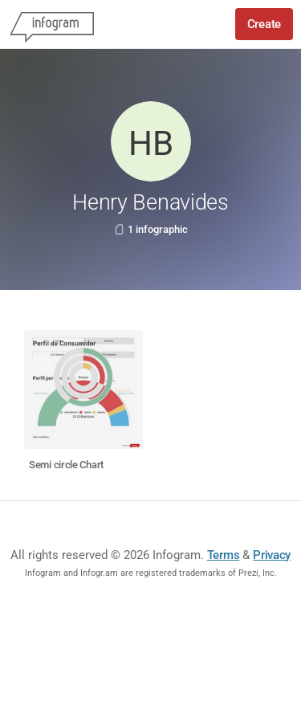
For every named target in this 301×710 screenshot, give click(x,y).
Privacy (272, 555)
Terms (223, 555)
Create (264, 24)
